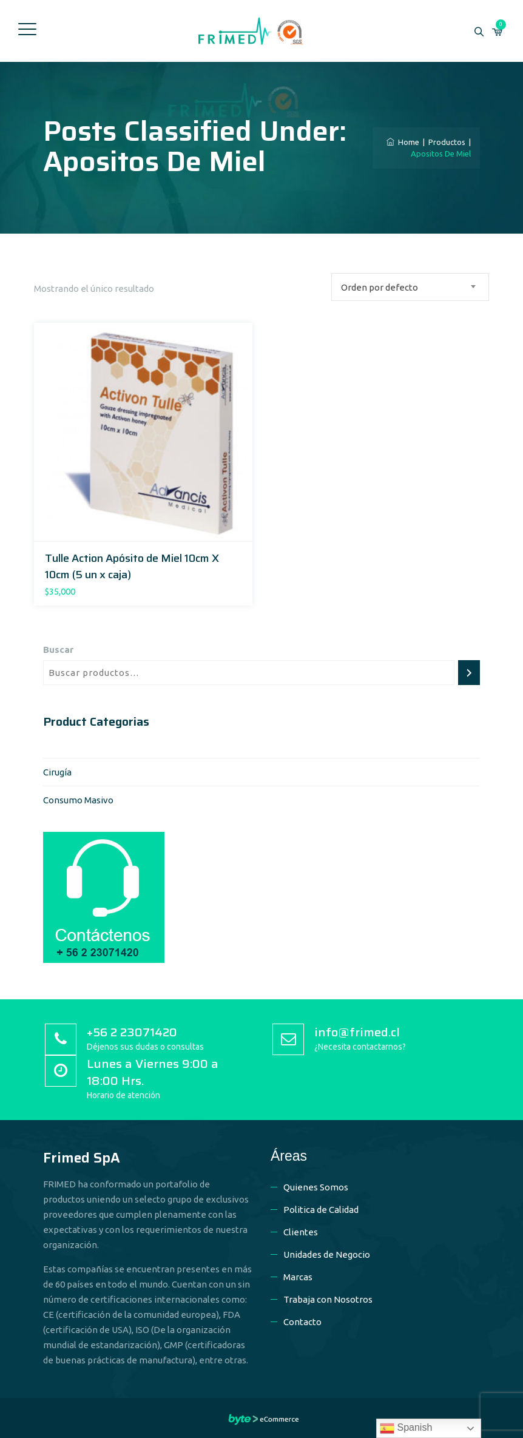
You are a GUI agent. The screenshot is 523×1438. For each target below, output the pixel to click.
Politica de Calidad (321, 1209)
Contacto (302, 1322)
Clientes (300, 1232)
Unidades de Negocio (326, 1254)
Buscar (58, 649)
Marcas (297, 1277)
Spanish (406, 1428)
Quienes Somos (315, 1187)
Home (402, 142)
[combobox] (410, 287)
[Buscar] (469, 672)
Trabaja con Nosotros (328, 1299)
